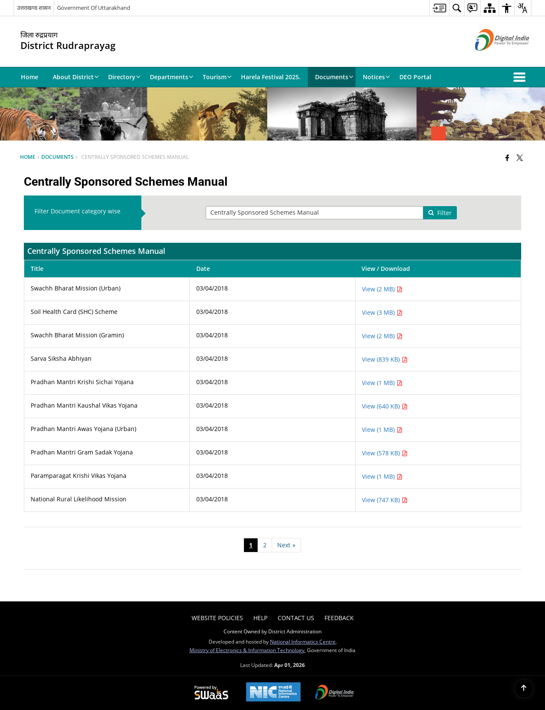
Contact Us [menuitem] (296, 618)
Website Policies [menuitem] (217, 618)
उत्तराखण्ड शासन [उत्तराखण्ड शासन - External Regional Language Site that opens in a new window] (34, 7)
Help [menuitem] (260, 618)
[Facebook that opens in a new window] (507, 157)
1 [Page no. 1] (250, 545)
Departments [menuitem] (171, 77)
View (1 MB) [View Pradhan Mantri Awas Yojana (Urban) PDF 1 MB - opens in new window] (382, 429)
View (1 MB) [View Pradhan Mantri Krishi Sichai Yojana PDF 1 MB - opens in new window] (382, 383)
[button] (521, 77)
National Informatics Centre (303, 641)
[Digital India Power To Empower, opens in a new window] (335, 693)
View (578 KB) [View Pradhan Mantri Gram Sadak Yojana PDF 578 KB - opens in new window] (384, 453)
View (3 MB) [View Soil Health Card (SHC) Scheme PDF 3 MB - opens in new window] (382, 312)
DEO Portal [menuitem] (415, 77)
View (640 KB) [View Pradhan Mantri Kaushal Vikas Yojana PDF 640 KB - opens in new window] (384, 406)
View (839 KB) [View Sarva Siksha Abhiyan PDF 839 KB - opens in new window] (384, 359)
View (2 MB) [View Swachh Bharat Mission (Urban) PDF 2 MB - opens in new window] (382, 289)
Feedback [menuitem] (339, 618)
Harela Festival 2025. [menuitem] (271, 77)
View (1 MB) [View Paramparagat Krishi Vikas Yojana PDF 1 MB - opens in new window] (382, 476)
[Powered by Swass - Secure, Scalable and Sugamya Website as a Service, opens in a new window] (211, 693)
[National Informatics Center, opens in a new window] (273, 693)
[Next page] (286, 545)
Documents (57, 156)
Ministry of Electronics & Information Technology (246, 650)
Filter (440, 213)
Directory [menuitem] (124, 77)
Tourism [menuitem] (217, 77)
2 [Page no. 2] (265, 545)
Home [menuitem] (29, 77)
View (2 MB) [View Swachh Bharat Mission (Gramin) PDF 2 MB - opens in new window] (382, 336)
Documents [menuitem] (334, 77)
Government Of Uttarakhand (93, 7)
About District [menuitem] (76, 77)
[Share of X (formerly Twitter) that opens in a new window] (519, 157)
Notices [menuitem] (376, 77)
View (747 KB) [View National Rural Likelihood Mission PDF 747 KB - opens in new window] (384, 500)
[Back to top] (523, 688)
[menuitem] (439, 8)
